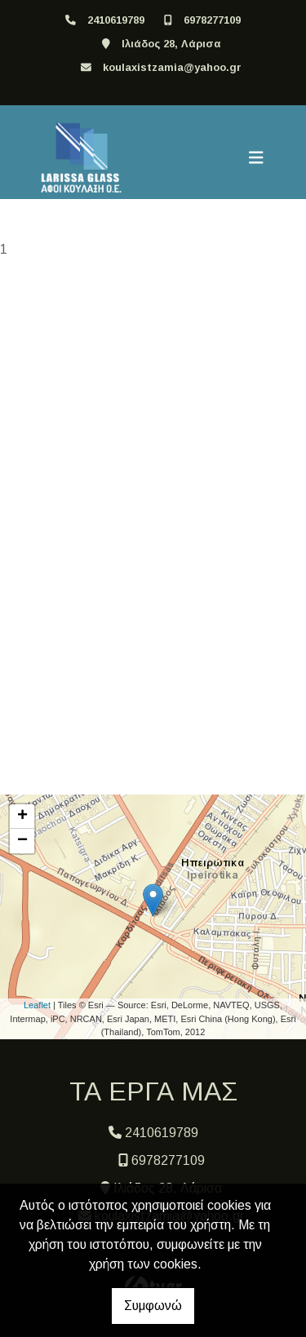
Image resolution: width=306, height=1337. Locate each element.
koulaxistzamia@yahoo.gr (172, 67)
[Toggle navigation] (256, 158)
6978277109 (212, 20)
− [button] (22, 841)
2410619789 (115, 20)
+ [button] (22, 816)
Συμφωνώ (153, 1306)
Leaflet (37, 1005)
